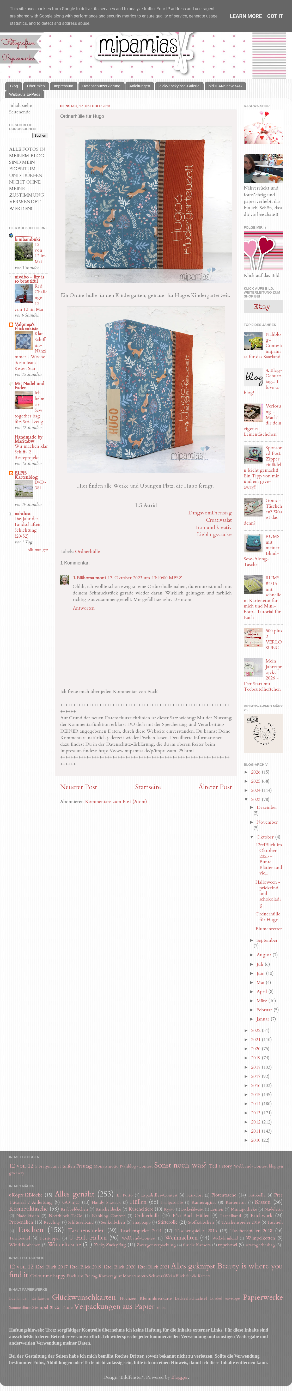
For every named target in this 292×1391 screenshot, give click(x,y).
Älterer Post (215, 787)
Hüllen (138, 1202)
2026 (256, 772)
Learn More (246, 16)
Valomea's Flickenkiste (26, 326)
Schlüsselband (81, 1222)
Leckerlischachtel (191, 1298)
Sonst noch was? (180, 1165)
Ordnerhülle (87, 551)
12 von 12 (21, 1166)
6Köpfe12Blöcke (25, 1195)
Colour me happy (47, 1276)
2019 (256, 1058)
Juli (261, 964)
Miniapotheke (244, 1209)
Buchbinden (18, 1298)
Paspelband (230, 1216)
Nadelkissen (27, 1216)
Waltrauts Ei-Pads (24, 94)
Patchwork (261, 1215)
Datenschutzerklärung (101, 86)
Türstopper (49, 1238)
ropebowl (227, 1245)
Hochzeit (128, 1298)
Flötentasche (223, 1195)
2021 (256, 1039)
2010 (256, 1140)
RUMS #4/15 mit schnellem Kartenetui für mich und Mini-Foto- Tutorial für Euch (262, 598)
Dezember (267, 807)
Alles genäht (74, 1194)
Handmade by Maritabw (28, 439)
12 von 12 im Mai (40, 253)
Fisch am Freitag (82, 1276)
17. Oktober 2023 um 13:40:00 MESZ (144, 578)
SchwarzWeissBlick (167, 1276)
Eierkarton (40, 1298)
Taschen (30, 1230)
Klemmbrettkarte (156, 1298)
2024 (256, 790)
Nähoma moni (91, 578)
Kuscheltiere (141, 1209)
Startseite (148, 787)
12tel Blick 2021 (153, 1267)
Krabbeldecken (74, 1209)
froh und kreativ (214, 527)
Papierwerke (263, 1297)
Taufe (67, 1307)
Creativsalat (219, 520)
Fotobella (257, 1195)
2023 (256, 799)
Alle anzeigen (38, 550)
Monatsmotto (106, 1166)
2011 (256, 1131)
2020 (256, 1049)
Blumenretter (269, 929)
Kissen (263, 1202)
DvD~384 (40, 485)
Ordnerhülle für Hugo (268, 917)
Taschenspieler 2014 (140, 1231)
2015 (256, 1094)
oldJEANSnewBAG (225, 86)
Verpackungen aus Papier (114, 1306)
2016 (256, 1085)
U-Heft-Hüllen (88, 1238)
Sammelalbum (20, 1307)
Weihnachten (181, 1238)
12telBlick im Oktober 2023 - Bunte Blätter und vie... (269, 859)
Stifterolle (168, 1222)
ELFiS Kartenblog (26, 475)
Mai (261, 982)
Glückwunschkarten (84, 1297)
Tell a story (220, 1166)
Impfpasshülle (172, 1202)
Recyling (52, 1222)
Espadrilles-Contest (159, 1195)
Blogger (179, 1377)
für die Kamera (197, 1245)
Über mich (36, 86)
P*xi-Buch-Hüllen (191, 1215)
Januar (264, 1019)
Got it (275, 16)
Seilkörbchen (113, 1222)
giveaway (16, 1173)
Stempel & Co (46, 1307)
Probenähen (21, 1222)
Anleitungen (139, 86)
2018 (256, 1067)
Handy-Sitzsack (106, 1202)
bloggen (276, 1166)
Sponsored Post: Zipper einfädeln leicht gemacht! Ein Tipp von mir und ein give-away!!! (263, 467)
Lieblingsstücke (214, 534)
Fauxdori (194, 1195)
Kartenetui (236, 1202)
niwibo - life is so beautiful (29, 279)
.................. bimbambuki (27, 237)
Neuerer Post (78, 787)
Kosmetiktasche (28, 1209)
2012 (256, 1122)
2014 (256, 1104)
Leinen (216, 1209)
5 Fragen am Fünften (55, 1166)
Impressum (63, 86)
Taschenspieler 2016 (196, 1231)
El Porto (124, 1195)
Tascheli (275, 1222)
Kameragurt (203, 1202)
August (264, 955)
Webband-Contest (251, 1166)
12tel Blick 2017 (51, 1267)
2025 (256, 781)
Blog (14, 86)
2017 (256, 1076)
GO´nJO (71, 1202)
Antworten (84, 608)
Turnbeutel (19, 1238)
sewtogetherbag (260, 1245)
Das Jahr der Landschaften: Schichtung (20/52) (28, 527)
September (267, 940)
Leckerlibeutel (192, 1209)
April (262, 991)
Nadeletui (273, 1209)
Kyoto (169, 1209)
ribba (161, 1307)
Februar (265, 1010)
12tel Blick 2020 (119, 1267)
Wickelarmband (225, 1238)
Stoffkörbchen (201, 1222)
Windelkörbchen (25, 1245)
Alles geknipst (193, 1266)
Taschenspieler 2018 (251, 1231)
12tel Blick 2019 (85, 1267)
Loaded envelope (225, 1298)
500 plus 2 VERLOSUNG (274, 639)
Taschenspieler (86, 1230)
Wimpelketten (260, 1238)
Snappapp (141, 1222)
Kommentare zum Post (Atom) (116, 801)
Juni (261, 973)
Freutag (84, 1166)
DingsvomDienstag (210, 512)
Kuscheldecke (108, 1209)
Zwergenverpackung (156, 1245)
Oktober (266, 837)
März (262, 1001)
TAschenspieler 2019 (240, 1222)
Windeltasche (64, 1244)
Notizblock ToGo (65, 1216)
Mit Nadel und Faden (29, 385)
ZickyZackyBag (110, 1245)
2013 (256, 1113)
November (267, 822)
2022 (256, 1030)
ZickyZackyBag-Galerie (179, 86)
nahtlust (23, 514)
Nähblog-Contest (136, 1166)
